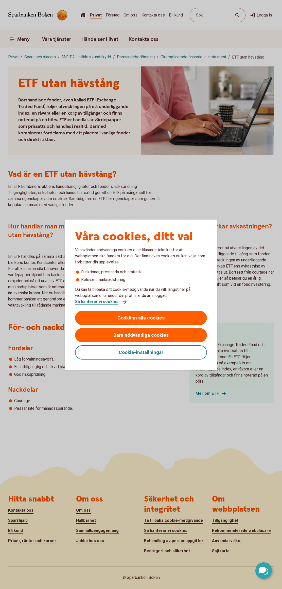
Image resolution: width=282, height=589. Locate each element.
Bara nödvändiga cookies (141, 335)
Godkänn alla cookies (141, 318)
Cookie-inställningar (141, 352)
